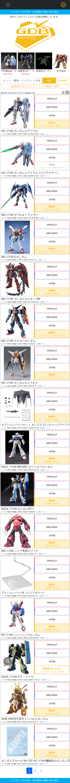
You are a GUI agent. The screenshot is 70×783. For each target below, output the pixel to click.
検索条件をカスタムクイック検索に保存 (35, 86)
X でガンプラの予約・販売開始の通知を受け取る (35, 11)
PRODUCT (52, 98)
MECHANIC (52, 107)
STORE (52, 115)
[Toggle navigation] (8, 4)
